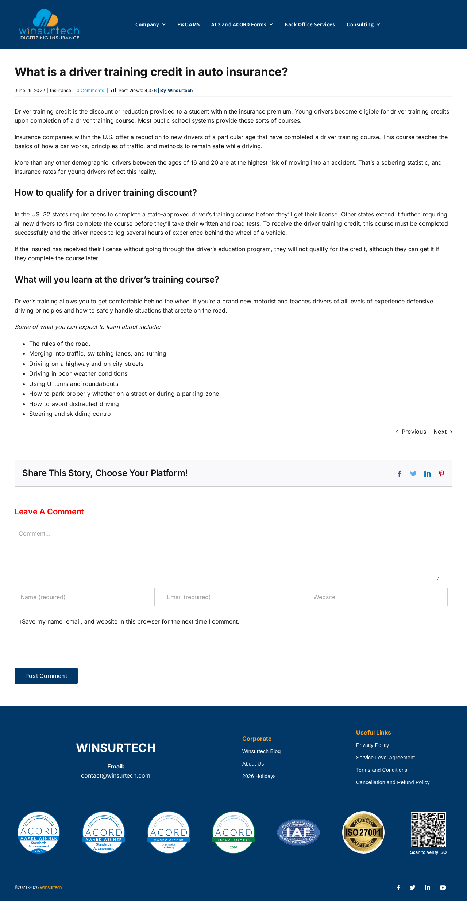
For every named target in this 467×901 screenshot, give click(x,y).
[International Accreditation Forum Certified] (298, 819)
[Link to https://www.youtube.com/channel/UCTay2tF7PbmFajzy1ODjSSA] (443, 888)
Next (440, 431)
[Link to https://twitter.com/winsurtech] (412, 888)
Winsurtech (51, 887)
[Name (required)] (85, 597)
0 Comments (90, 90)
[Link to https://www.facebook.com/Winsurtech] (398, 888)
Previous (414, 431)
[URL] (378, 597)
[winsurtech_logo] (49, 12)
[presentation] (65, 644)
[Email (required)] (231, 597)
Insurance (60, 90)
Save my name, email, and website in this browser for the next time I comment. (130, 621)
